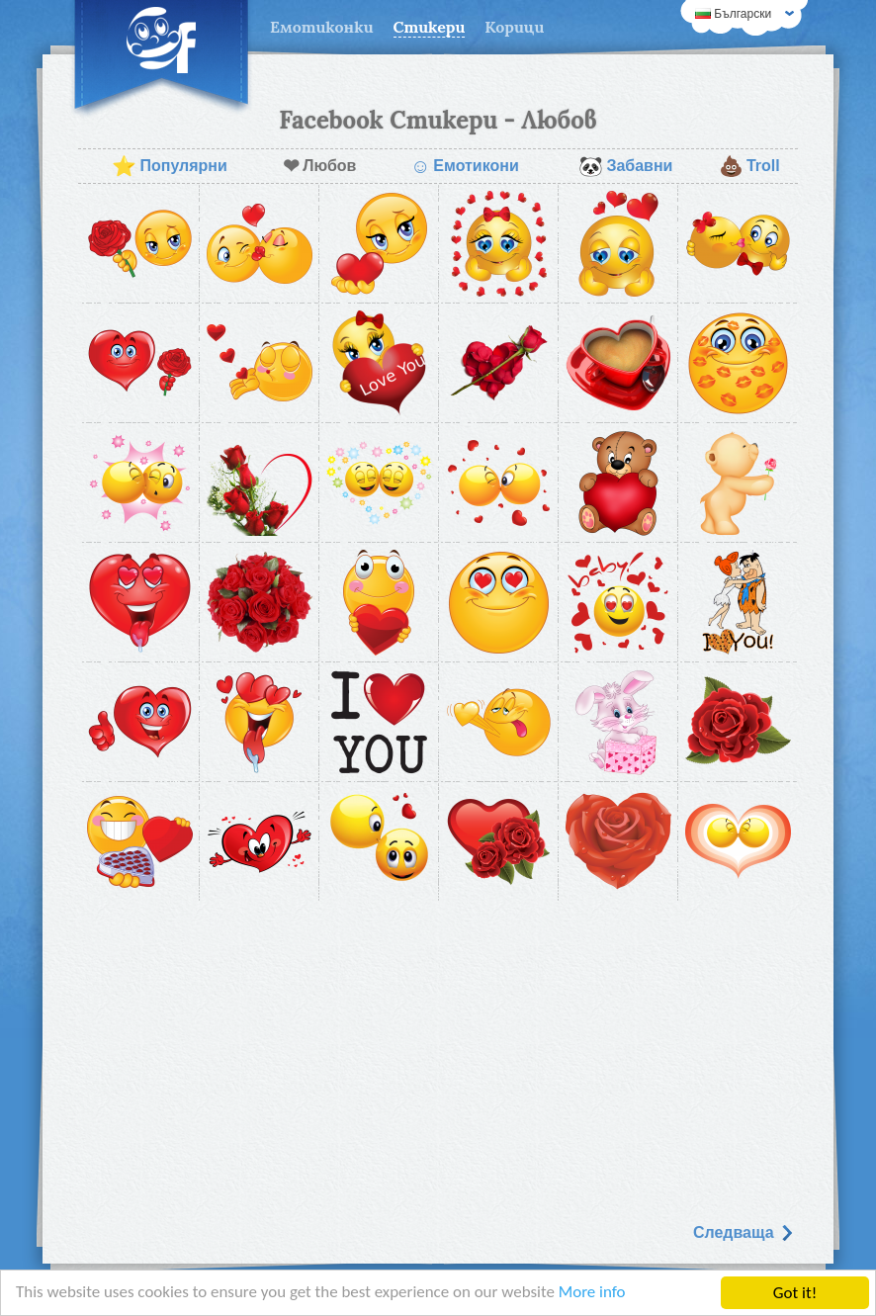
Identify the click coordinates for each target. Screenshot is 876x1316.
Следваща (743, 1232)
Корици (514, 27)
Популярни (169, 166)
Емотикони (464, 166)
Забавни (625, 166)
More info (594, 1294)
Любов (319, 166)
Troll (749, 166)
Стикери (430, 27)
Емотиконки (322, 27)
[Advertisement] (438, 1055)
